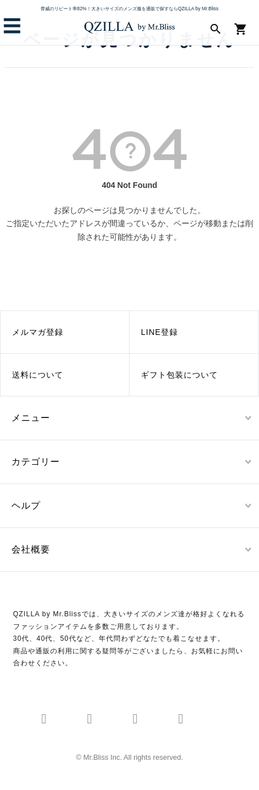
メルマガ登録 (37, 332)
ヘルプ (26, 505)
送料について (37, 374)
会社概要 (30, 549)
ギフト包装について (179, 374)
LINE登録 (159, 332)
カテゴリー (35, 461)
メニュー (30, 418)
